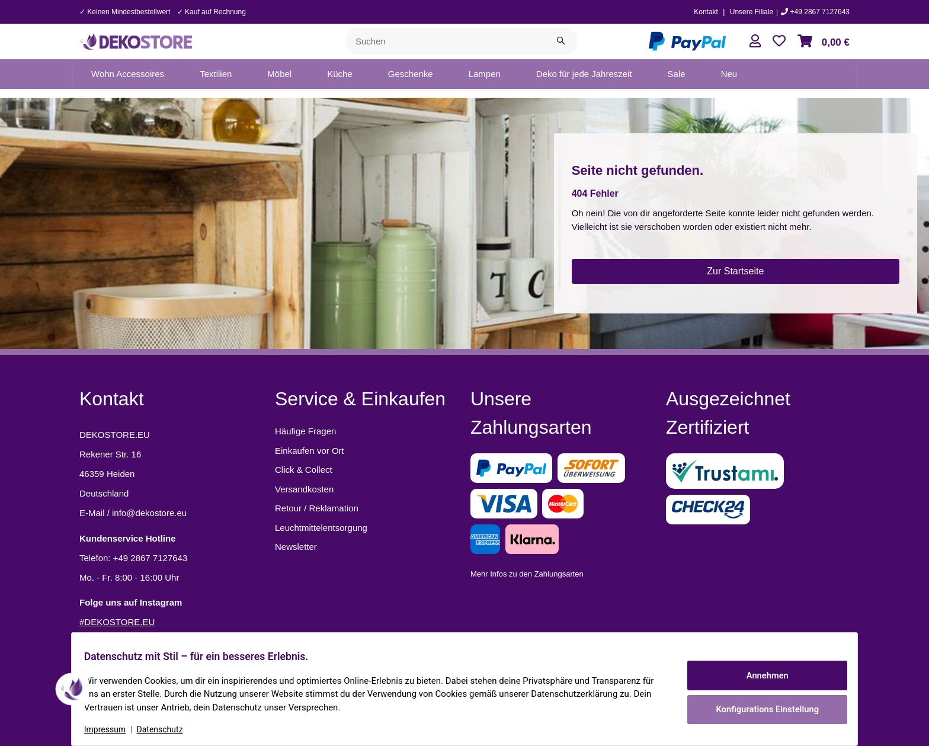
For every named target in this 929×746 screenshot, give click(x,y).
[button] (755, 41)
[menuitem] (127, 74)
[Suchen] (445, 41)
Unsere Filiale (751, 12)
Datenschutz (166, 729)
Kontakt (706, 12)
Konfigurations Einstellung (760, 707)
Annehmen (761, 676)
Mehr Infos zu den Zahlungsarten (527, 573)
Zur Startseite (735, 271)
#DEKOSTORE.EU (117, 622)
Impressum (111, 729)
